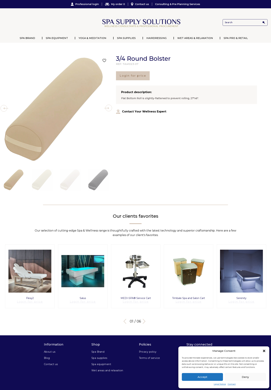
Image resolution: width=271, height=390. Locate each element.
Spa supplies (99, 355)
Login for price (133, 75)
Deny (245, 377)
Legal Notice (220, 384)
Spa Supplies (126, 38)
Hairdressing (156, 38)
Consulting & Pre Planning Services (177, 4)
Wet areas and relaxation (107, 367)
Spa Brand (27, 38)
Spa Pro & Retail (236, 38)
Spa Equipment (57, 38)
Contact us (140, 4)
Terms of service (149, 355)
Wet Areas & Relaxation (195, 38)
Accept (202, 377)
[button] (264, 351)
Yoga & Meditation (92, 38)
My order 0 (115, 4)
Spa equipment (101, 361)
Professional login (85, 4)
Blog (47, 355)
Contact (232, 384)
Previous (126, 318)
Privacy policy (148, 349)
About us (49, 349)
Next (144, 318)
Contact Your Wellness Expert (141, 111)
